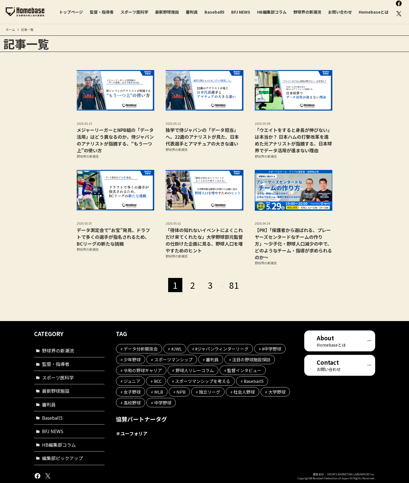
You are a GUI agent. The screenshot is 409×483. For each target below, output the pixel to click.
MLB (158, 392)
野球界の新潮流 (58, 350)
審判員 (49, 404)
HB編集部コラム (59, 444)
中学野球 (162, 403)
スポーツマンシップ (173, 359)
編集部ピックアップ (62, 458)
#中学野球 (271, 349)
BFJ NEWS (52, 431)
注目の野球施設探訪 (251, 359)
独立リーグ (209, 392)
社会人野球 (244, 392)
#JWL (176, 349)
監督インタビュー (244, 370)
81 (234, 285)
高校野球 (132, 403)
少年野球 (132, 359)
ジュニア (132, 381)
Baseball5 (52, 417)
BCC (158, 381)
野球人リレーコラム (195, 370)
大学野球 (276, 392)
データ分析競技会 (141, 349)
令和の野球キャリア (143, 370)
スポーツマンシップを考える (202, 381)
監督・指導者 (55, 363)
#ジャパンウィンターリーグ (222, 349)
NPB (180, 392)
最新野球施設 (55, 390)
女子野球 (132, 392)
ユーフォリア (133, 433)
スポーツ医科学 (58, 377)
